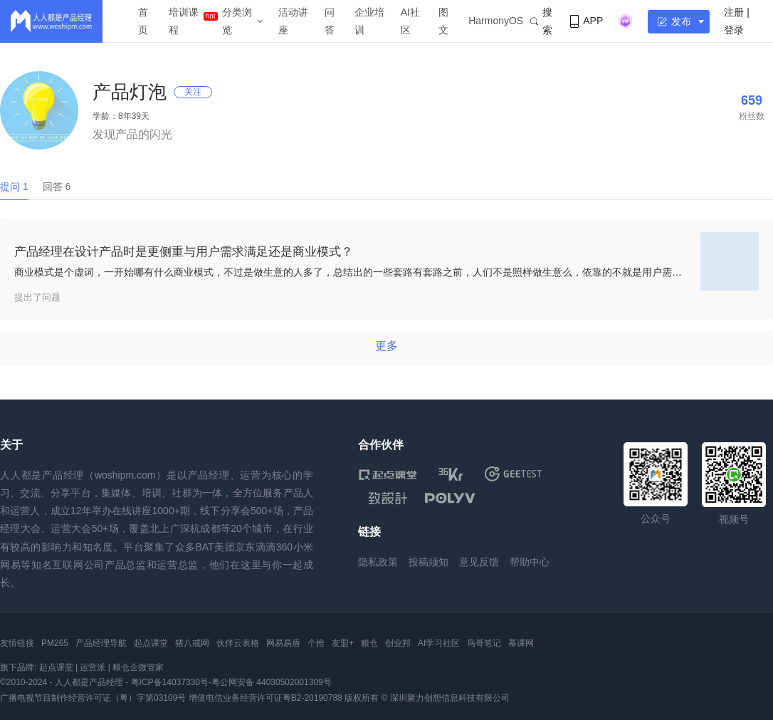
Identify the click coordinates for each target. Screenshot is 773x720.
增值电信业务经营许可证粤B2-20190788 (265, 698)
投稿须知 (428, 562)
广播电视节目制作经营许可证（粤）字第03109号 (93, 698)
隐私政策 (378, 562)
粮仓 (369, 643)
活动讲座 (293, 21)
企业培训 (369, 21)
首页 (143, 21)
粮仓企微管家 (138, 667)
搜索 (541, 21)
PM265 (54, 643)
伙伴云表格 (237, 643)
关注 (192, 92)
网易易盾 (283, 643)
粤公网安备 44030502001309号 (271, 682)
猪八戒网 (192, 643)
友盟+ (343, 643)
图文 (443, 21)
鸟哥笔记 (484, 643)
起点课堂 (151, 643)
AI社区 (410, 21)
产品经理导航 (101, 643)
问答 (330, 21)
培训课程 (184, 21)
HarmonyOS (495, 20)
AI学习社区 (439, 643)
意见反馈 (479, 562)
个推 (316, 643)
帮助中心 (529, 562)
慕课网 (521, 643)
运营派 (92, 667)
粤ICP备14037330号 (170, 682)
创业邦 (398, 643)
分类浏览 (237, 21)
